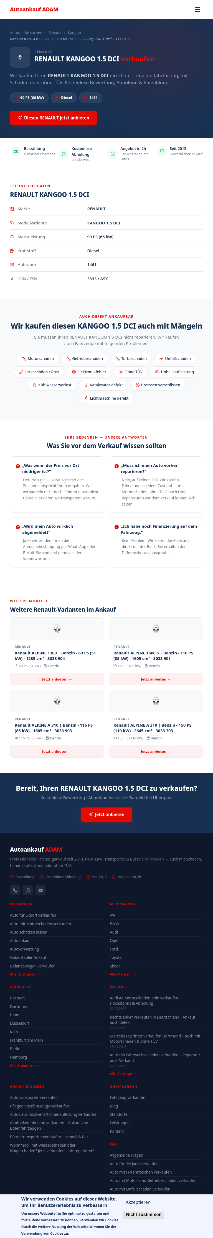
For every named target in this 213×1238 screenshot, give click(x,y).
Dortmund (19, 1006)
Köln (14, 1031)
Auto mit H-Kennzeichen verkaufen (141, 1172)
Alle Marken (122, 974)
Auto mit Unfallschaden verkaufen (140, 1189)
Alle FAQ (119, 1197)
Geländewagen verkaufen (32, 966)
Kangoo (74, 32)
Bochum (17, 998)
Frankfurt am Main (26, 1040)
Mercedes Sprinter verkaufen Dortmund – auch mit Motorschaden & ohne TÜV (155, 1038)
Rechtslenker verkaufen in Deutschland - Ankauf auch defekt (152, 1019)
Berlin (15, 1048)
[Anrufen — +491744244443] (15, 890)
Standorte (119, 1114)
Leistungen (120, 1122)
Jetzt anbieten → (57, 679)
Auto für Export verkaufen (33, 915)
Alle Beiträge (123, 1073)
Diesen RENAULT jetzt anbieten (53, 118)
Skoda (115, 966)
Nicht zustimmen (143, 1219)
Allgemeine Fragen (126, 1155)
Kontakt (117, 1131)
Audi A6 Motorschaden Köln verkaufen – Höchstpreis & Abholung (145, 1000)
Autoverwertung (24, 949)
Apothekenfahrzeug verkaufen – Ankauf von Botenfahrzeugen (49, 1125)
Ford (114, 949)
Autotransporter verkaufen (34, 1097)
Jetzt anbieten (106, 814)
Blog (114, 1106)
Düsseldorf (19, 1023)
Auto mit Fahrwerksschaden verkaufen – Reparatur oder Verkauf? (155, 1057)
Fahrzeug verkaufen (127, 1097)
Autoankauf (34, 9)
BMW (114, 923)
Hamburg (18, 1057)
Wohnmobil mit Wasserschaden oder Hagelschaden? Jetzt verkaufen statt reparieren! (52, 1147)
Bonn (14, 1014)
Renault (55, 32)
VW (113, 915)
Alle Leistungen (25, 974)
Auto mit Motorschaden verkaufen (40, 923)
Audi (114, 932)
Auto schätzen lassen (28, 932)
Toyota (116, 957)
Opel (114, 940)
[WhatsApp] (28, 890)
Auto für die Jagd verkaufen (134, 1163)
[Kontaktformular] (40, 890)
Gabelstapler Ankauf (28, 957)
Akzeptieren (138, 1207)
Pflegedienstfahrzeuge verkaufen (39, 1106)
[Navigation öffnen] (197, 9)
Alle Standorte (24, 1065)
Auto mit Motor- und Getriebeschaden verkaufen (153, 1180)
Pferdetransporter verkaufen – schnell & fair (49, 1136)
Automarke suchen (26, 32)
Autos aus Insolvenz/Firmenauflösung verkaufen (53, 1114)
